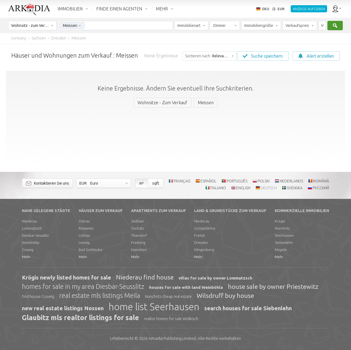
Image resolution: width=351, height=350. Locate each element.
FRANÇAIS (182, 181)
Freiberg (138, 242)
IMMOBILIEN (70, 8)
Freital (199, 235)
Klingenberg (204, 250)
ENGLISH (243, 188)
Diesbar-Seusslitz (35, 235)
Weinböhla (30, 242)
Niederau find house (145, 277)
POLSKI (263, 181)
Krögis (280, 221)
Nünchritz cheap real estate (168, 296)
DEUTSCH (269, 188)
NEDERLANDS (291, 181)
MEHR (162, 8)
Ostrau (84, 221)
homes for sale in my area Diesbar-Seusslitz (83, 286)
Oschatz (137, 228)
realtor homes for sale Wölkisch (171, 319)
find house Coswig (38, 296)
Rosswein (86, 228)
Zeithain (137, 221)
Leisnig (84, 242)
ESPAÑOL (208, 181)
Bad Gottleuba (90, 250)
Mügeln (281, 250)
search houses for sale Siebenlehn (248, 308)
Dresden (201, 242)
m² (141, 183)
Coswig (27, 250)
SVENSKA (294, 188)
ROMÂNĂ (321, 181)
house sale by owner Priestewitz (273, 286)
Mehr (26, 257)
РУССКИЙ (321, 188)
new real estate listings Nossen (63, 308)
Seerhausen (284, 235)
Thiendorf (139, 235)
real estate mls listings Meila (99, 295)
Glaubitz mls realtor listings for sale (80, 317)
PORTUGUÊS (237, 181)
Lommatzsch (32, 228)
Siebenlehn (284, 242)
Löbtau (84, 235)
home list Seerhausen (154, 306)
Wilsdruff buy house (225, 295)
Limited (172, 338)
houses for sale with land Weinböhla (186, 287)
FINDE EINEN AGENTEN (119, 8)
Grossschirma (204, 228)
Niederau (29, 221)
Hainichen (139, 250)
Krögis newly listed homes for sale (66, 277)
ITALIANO (218, 188)
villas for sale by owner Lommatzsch (215, 278)
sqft (155, 183)
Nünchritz (282, 228)
